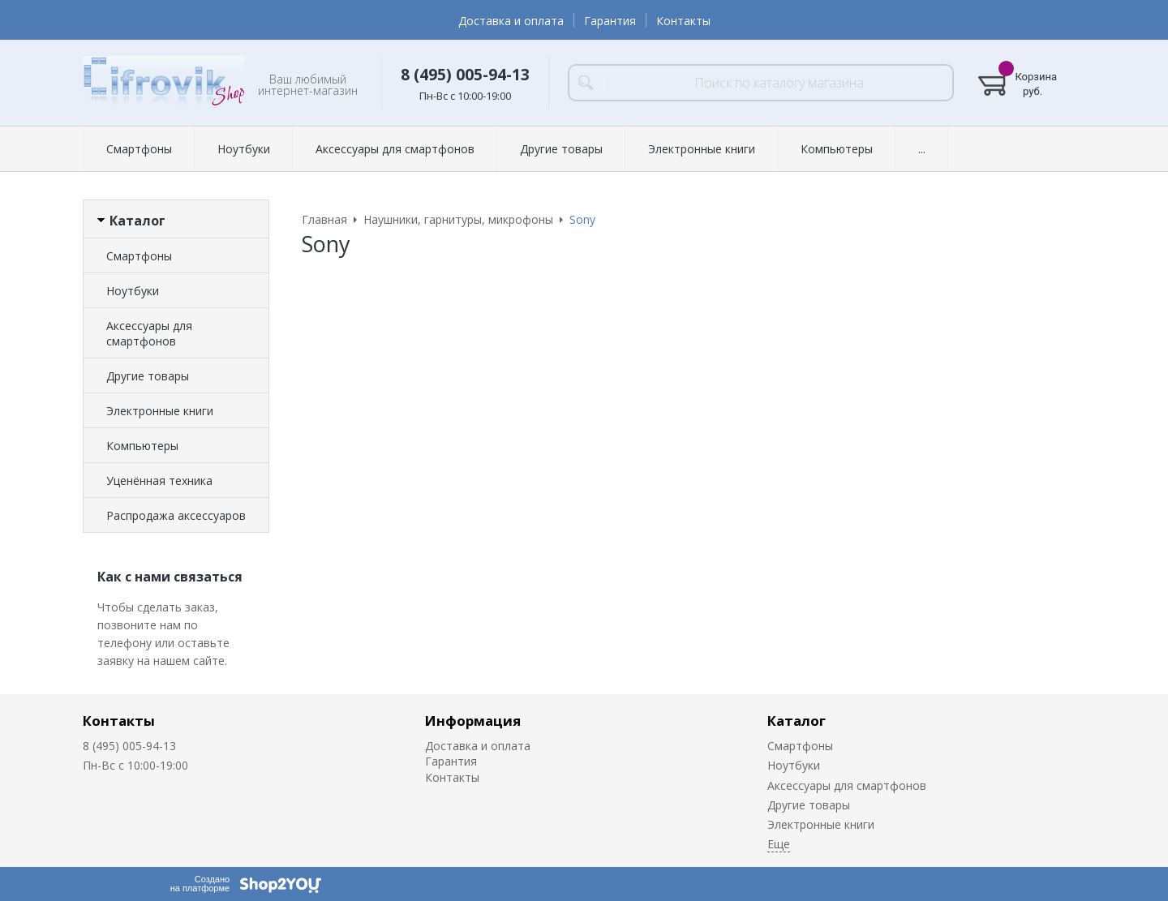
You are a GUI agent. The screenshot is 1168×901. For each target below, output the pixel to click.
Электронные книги (701, 149)
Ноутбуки (243, 149)
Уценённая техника (159, 480)
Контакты (683, 20)
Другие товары (561, 149)
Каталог (796, 720)
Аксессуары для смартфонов (395, 149)
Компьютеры (837, 149)
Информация (473, 720)
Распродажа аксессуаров (176, 515)
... (921, 149)
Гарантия (610, 20)
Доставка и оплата (511, 20)
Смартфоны (139, 149)
